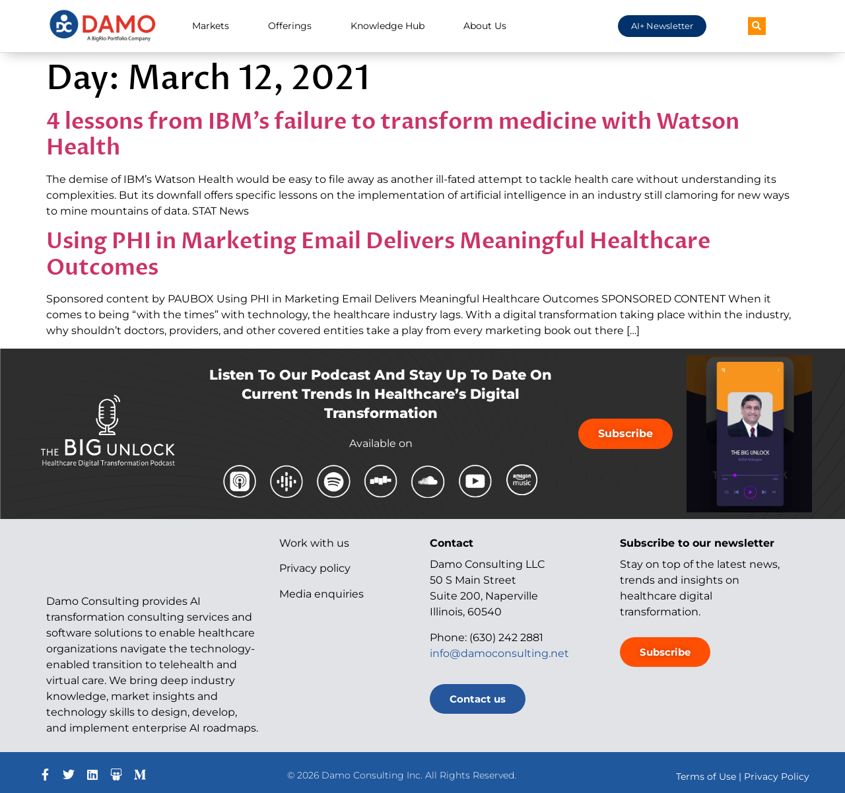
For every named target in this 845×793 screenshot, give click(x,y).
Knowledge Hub (387, 26)
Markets (210, 26)
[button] (757, 26)
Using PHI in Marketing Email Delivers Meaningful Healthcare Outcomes (378, 254)
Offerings (290, 26)
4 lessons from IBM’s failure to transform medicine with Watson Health (392, 135)
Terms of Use (706, 776)
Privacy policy (315, 568)
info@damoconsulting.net (499, 653)
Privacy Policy (776, 776)
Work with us (314, 543)
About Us (484, 26)
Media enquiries (321, 594)
